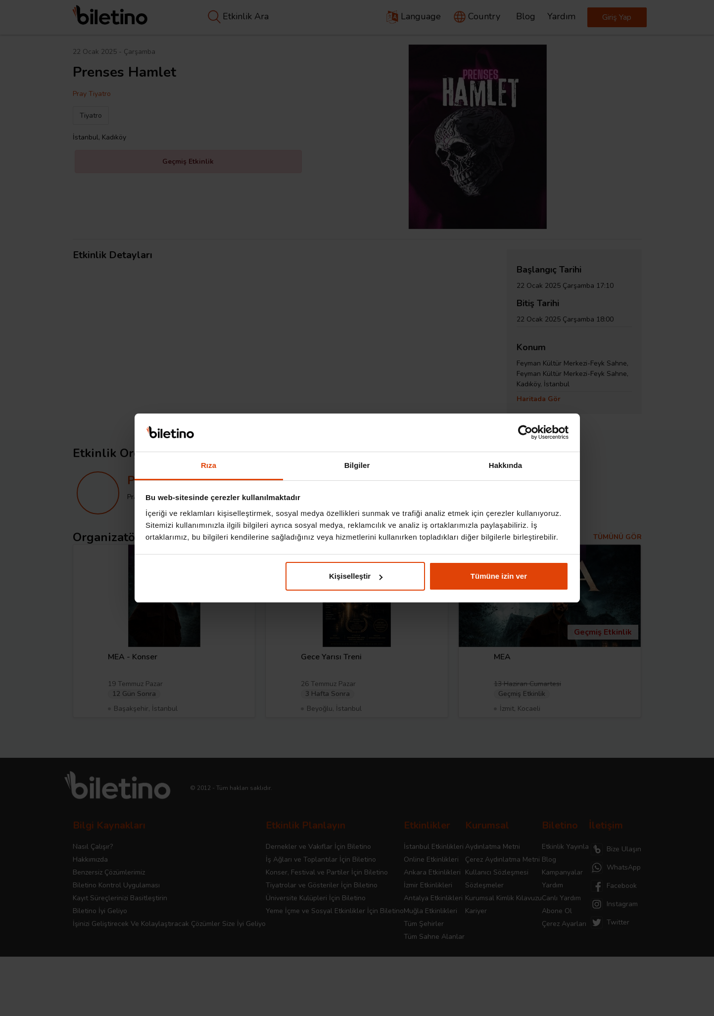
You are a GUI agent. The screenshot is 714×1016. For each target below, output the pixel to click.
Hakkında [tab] (506, 465)
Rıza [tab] (208, 465)
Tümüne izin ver (499, 576)
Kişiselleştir (355, 576)
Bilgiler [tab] (357, 465)
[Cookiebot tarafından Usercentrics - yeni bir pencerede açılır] (525, 432)
